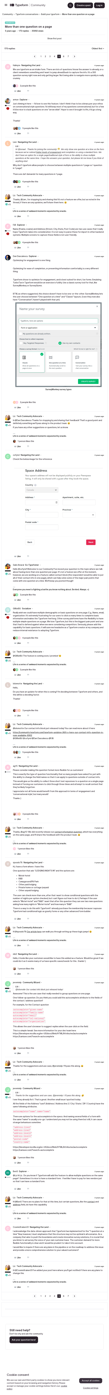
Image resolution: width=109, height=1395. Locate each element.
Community (7, 14)
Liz (14, 195)
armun (16, 99)
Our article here (34, 932)
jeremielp (17, 982)
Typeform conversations (26, 14)
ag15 (15, 766)
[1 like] (23, 441)
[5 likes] (25, 128)
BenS (15, 1171)
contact (91, 1202)
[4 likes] (25, 181)
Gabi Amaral (18, 565)
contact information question (68, 832)
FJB (14, 225)
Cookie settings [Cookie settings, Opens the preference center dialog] (90, 1388)
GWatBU (17, 608)
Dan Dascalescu (20, 256)
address (17, 1205)
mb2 (15, 954)
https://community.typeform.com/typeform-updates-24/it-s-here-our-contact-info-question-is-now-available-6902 (58, 734)
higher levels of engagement (48, 152)
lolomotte (17, 683)
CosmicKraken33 (21, 1227)
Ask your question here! (24, 1340)
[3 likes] (25, 710)
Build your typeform (50, 14)
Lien (15, 142)
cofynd (16, 455)
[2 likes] (24, 85)
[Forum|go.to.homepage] (37, 5)
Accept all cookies (91, 1380)
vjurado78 (17, 862)
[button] (6, 6)
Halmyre (16, 65)
